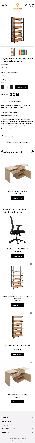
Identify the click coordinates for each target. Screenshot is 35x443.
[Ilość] (7, 87)
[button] (6, 5)
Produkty (5, 417)
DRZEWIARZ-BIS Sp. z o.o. (15, 438)
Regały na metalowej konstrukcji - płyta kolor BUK (17, 346)
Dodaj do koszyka (21, 87)
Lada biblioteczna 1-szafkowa (17, 191)
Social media (6, 432)
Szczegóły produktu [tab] (15, 101)
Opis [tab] (4, 101)
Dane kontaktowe (8, 428)
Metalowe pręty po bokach (9, 72)
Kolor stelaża (5, 64)
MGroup (22, 440)
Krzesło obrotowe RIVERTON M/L (17, 249)
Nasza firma (6, 421)
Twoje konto (6, 425)
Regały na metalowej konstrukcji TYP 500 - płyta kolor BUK (17, 297)
